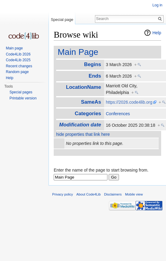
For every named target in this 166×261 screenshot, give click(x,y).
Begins (92, 64)
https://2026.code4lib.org (129, 102)
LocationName (83, 87)
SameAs (91, 102)
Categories (88, 113)
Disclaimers (113, 194)
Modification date (80, 125)
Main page (14, 48)
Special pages (20, 92)
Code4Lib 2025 (18, 60)
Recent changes (19, 66)
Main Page (78, 52)
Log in (157, 5)
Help (156, 32)
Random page (17, 72)
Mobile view (134, 194)
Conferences (118, 113)
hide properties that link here (83, 134)
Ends (95, 76)
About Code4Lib (88, 194)
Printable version (22, 98)
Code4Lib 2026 (18, 54)
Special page (62, 19)
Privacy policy (62, 194)
